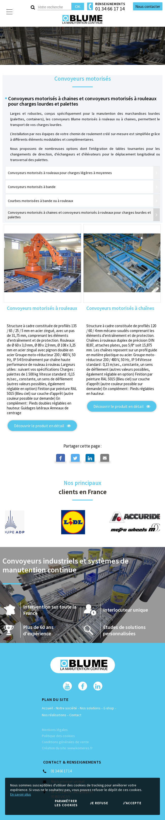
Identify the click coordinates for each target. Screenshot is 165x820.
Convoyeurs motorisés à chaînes (120, 308)
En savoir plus (20, 794)
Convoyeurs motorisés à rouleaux (42, 308)
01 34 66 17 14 (110, 8)
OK (77, 6)
